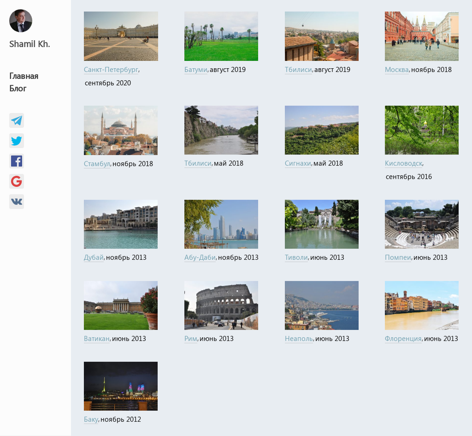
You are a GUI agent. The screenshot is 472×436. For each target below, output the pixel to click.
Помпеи (398, 257)
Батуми (195, 69)
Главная (23, 75)
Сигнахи (298, 163)
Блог (17, 88)
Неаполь (299, 338)
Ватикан (97, 338)
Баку (91, 419)
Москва (397, 69)
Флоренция (403, 338)
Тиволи (296, 257)
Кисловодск (403, 163)
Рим (190, 338)
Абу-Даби (200, 257)
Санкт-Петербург (111, 69)
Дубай (94, 257)
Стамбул (97, 163)
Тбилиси (298, 69)
